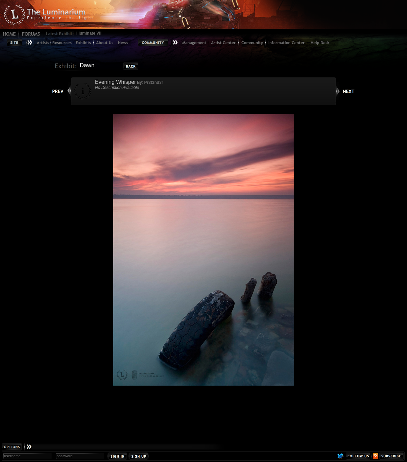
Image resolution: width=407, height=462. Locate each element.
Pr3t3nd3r (153, 82)
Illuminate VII (88, 33)
